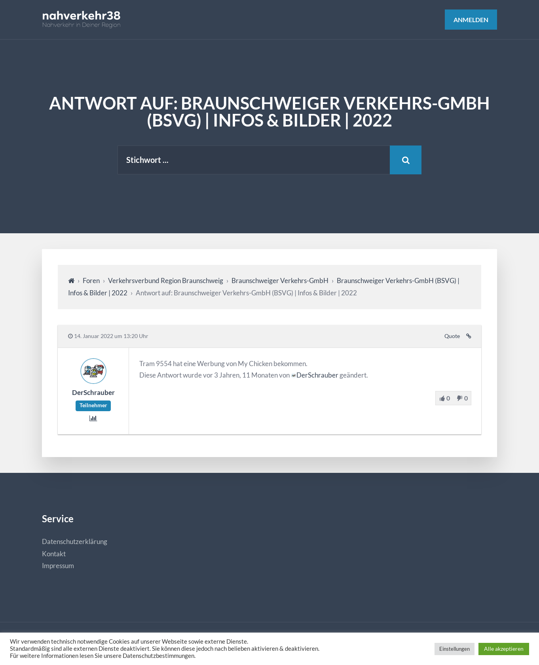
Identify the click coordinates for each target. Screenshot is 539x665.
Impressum (58, 565)
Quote (452, 336)
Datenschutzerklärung (74, 541)
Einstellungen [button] (454, 649)
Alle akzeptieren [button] (504, 648)
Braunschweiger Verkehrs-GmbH (280, 280)
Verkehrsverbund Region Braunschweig (165, 280)
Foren (91, 280)
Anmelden (471, 19)
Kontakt (54, 554)
